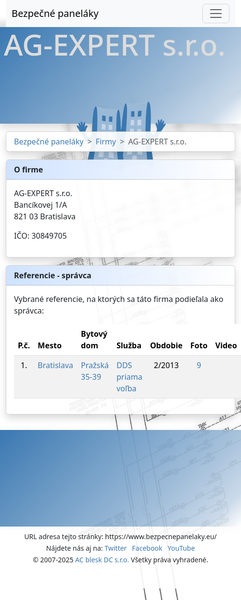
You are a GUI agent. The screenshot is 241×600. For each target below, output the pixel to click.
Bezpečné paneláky (55, 13)
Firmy (106, 141)
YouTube (181, 548)
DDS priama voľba (129, 377)
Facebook (147, 548)
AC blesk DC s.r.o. (102, 559)
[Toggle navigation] (215, 13)
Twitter (115, 548)
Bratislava (55, 365)
